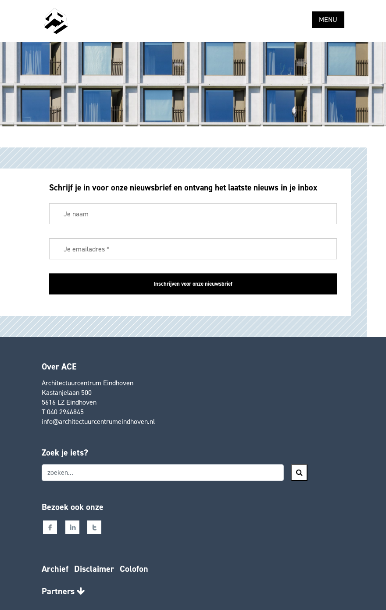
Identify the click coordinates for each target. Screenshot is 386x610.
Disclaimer (94, 568)
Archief (55, 568)
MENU (328, 19)
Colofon (134, 568)
